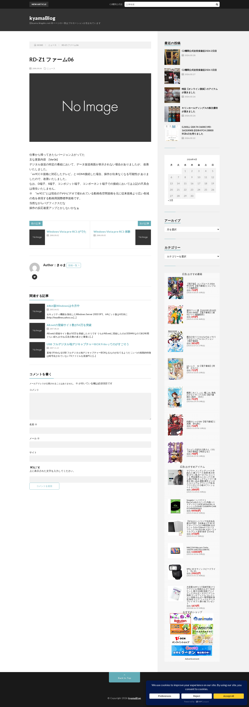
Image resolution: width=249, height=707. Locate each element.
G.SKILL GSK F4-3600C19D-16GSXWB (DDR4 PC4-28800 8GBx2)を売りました (197, 130)
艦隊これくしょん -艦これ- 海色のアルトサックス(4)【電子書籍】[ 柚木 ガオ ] (201, 394)
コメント (34, 390)
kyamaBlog (42, 18)
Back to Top (124, 678)
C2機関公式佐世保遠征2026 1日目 (199, 69)
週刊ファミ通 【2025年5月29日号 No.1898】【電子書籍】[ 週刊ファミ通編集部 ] (201, 312)
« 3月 (170, 200)
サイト (33, 452)
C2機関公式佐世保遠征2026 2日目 (129, 4)
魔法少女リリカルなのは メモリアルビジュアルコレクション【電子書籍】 (201, 339)
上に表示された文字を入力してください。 (52, 471)
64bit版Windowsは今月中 (63, 305)
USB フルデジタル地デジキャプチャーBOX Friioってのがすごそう (88, 344)
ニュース (51, 68)
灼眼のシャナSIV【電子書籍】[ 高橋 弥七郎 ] (201, 422)
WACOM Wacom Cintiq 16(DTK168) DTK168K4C (198, 548)
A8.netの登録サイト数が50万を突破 (69, 325)
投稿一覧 (72, 265)
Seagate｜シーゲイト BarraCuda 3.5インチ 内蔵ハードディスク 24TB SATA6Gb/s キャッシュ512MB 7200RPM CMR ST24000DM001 (201, 504)
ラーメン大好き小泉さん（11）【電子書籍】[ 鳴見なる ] (201, 450)
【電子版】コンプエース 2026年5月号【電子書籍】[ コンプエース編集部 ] (201, 285)
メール (34, 438)
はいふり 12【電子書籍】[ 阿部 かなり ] (201, 367)
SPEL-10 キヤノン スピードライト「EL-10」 (201, 570)
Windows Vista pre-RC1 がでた (66, 231)
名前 (33, 424)
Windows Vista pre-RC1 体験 (112, 231)
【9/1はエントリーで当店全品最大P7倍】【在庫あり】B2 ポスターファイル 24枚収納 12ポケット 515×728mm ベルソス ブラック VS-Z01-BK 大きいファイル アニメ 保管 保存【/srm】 (201, 526)
